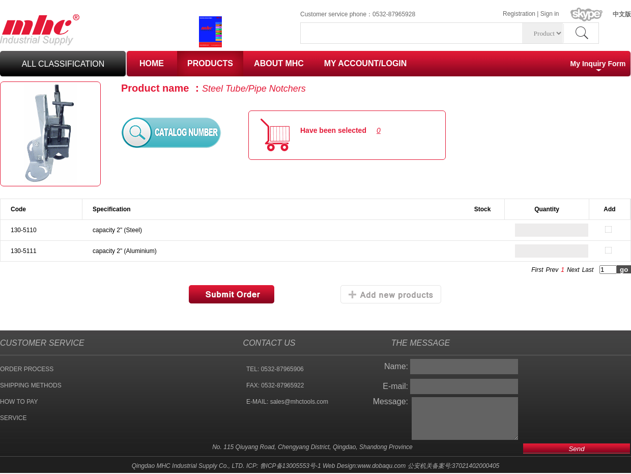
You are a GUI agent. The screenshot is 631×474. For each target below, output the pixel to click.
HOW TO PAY (19, 401)
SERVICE (13, 418)
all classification (63, 64)
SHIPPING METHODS (31, 385)
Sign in (549, 13)
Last (588, 269)
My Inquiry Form (598, 64)
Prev (552, 269)
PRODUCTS (210, 63)
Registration (519, 13)
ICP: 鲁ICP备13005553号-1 (283, 465)
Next (573, 269)
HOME (151, 63)
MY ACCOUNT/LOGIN (365, 63)
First (537, 269)
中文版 (622, 14)
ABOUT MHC (279, 63)
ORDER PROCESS (26, 369)
